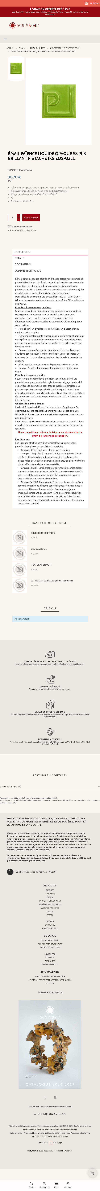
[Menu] (57, 1185)
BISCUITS (50, 890)
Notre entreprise (50, 941)
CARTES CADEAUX (50, 928)
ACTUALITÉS (50, 961)
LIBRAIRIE (50, 922)
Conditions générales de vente (50, 977)
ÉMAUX (50, 897)
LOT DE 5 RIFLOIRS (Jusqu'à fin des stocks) (52, 580)
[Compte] (68, 1185)
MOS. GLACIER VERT (41, 564)
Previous (16, 58)
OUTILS (50, 912)
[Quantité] (12, 217)
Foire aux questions (50, 948)
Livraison (50, 984)
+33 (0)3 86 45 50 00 (52, 1114)
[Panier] (31, 1185)
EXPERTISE (49, 958)
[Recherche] (44, 1185)
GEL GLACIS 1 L (39, 549)
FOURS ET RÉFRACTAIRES (50, 901)
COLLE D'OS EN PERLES (43, 533)
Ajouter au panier (31, 218)
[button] (50, 39)
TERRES (50, 915)
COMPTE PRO (49, 954)
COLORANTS (50, 894)
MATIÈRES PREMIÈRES (50, 908)
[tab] (50, 252)
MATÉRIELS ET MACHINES (50, 904)
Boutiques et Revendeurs (50, 944)
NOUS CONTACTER (50, 964)
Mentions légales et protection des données (50, 980)
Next (16, 76)
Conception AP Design (50, 1143)
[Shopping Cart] (92, 1173)
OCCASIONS (50, 925)
